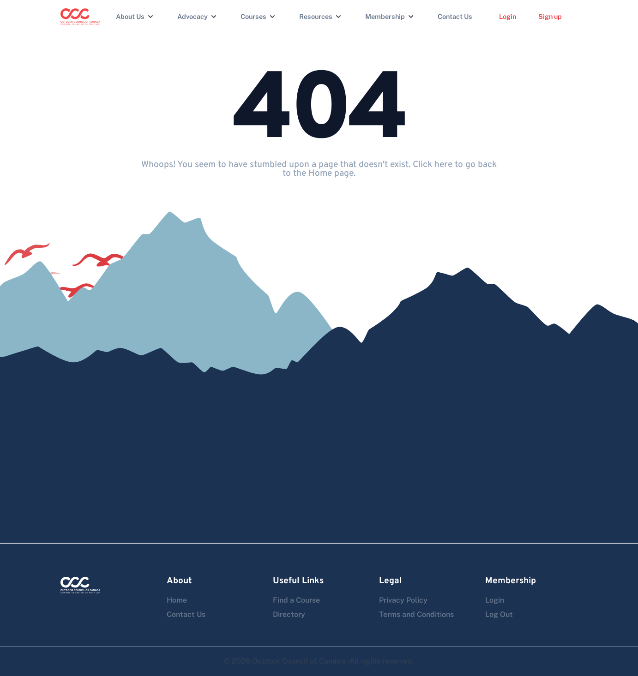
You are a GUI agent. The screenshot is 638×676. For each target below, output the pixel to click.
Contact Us (455, 16)
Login (507, 16)
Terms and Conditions (416, 614)
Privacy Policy (403, 600)
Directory (289, 614)
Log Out (499, 614)
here (443, 164)
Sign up (550, 16)
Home (177, 600)
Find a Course (296, 600)
